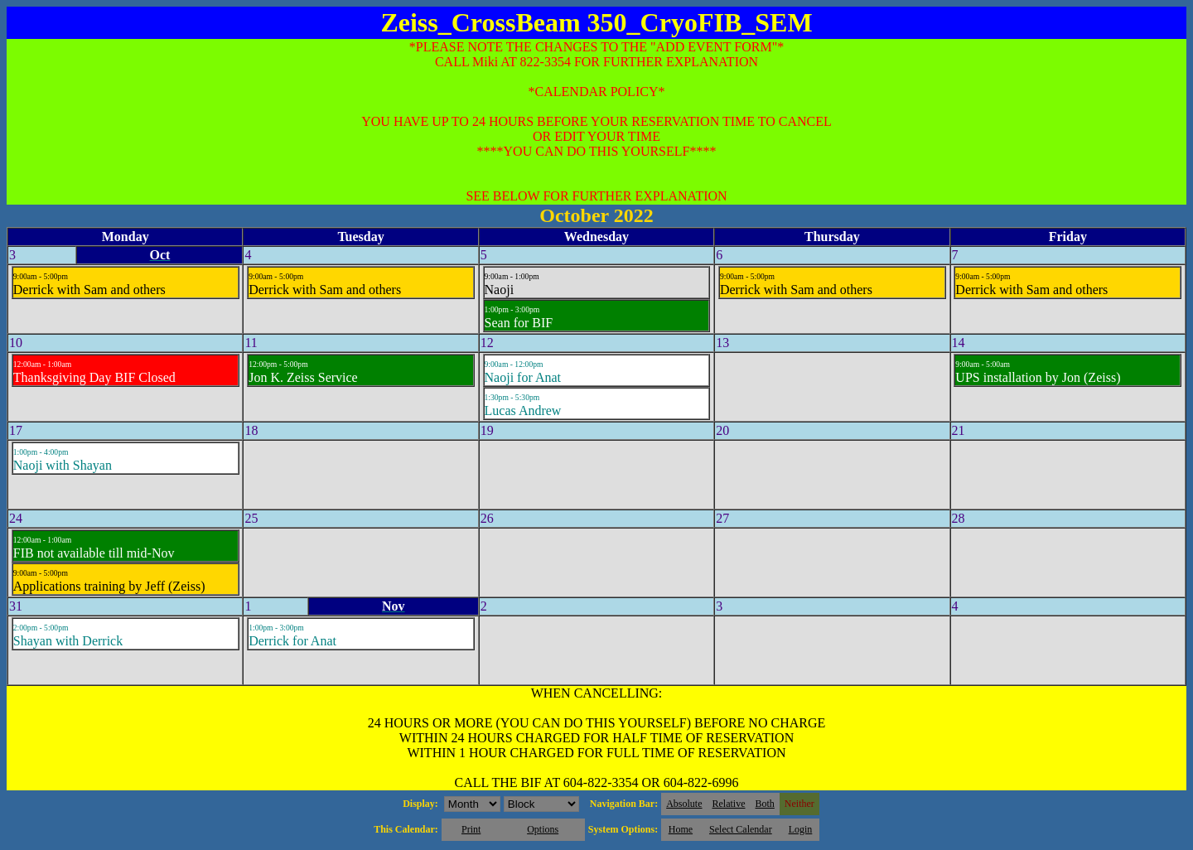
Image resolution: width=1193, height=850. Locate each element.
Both (765, 803)
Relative (729, 803)
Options (542, 829)
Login (801, 829)
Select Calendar (740, 829)
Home (681, 829)
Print (471, 829)
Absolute (684, 803)
